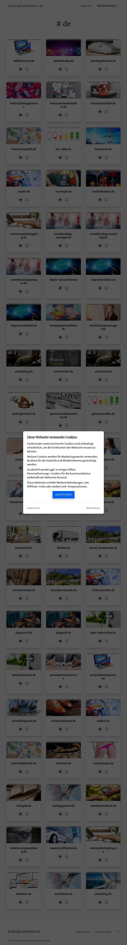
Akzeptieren (63, 494)
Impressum (33, 508)
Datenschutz (93, 508)
